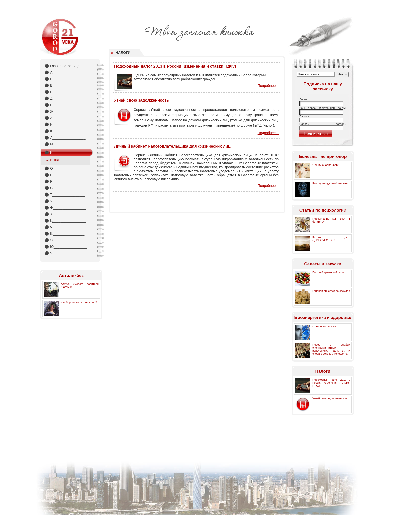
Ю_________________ (66, 247)
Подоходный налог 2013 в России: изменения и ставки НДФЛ (175, 66)
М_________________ (65, 144)
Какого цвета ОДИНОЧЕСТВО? (331, 239)
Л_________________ (65, 138)
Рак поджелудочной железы (330, 183)
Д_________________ (65, 98)
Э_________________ (65, 240)
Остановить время (324, 326)
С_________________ (65, 188)
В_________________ (65, 85)
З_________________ (65, 118)
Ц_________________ (65, 221)
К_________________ (65, 131)
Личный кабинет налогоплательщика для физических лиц (172, 146)
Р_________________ (65, 181)
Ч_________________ (65, 227)
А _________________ (65, 72)
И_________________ (65, 124)
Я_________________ (65, 253)
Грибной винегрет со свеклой (331, 290)
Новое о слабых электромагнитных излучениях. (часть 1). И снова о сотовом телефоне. (331, 349)
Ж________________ (64, 111)
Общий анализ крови (325, 164)
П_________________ (65, 175)
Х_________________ (65, 214)
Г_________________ (65, 92)
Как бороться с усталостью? (79, 302)
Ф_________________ (65, 208)
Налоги (53, 160)
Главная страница (62, 66)
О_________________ (65, 168)
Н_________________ (65, 152)
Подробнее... (268, 86)
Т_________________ (65, 194)
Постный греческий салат (328, 272)
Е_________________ (65, 105)
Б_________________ (65, 79)
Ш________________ (64, 234)
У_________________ (65, 201)
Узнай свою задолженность (141, 100)
